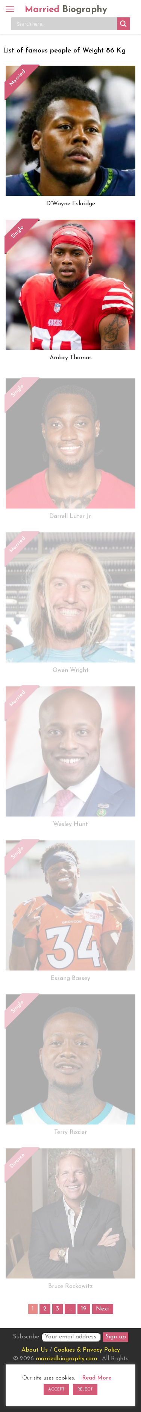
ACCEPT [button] (56, 1389)
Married (66, 9)
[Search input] (66, 23)
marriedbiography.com (66, 1359)
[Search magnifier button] (123, 23)
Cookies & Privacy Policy (87, 1350)
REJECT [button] (85, 1389)
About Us (34, 1350)
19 (83, 1309)
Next (102, 1309)
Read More (96, 1378)
